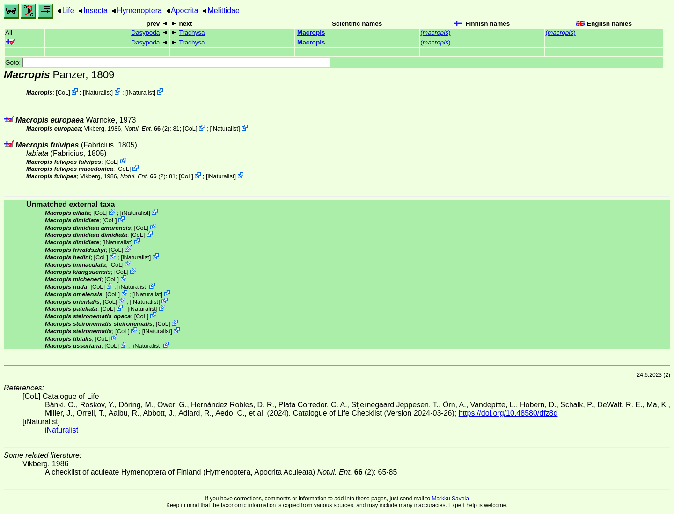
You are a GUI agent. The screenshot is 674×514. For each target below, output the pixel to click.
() (435, 32)
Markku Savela (450, 498)
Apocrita (184, 11)
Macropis (311, 32)
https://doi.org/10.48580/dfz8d (508, 413)
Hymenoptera (139, 11)
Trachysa (192, 32)
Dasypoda (145, 32)
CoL (63, 92)
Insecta (95, 11)
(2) (147, 128)
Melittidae (223, 11)
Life (68, 11)
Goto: (167, 62)
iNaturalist (98, 92)
